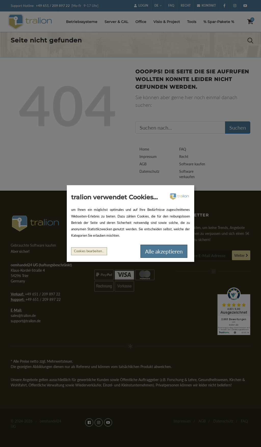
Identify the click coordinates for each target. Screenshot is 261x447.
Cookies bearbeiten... (89, 251)
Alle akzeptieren (164, 251)
